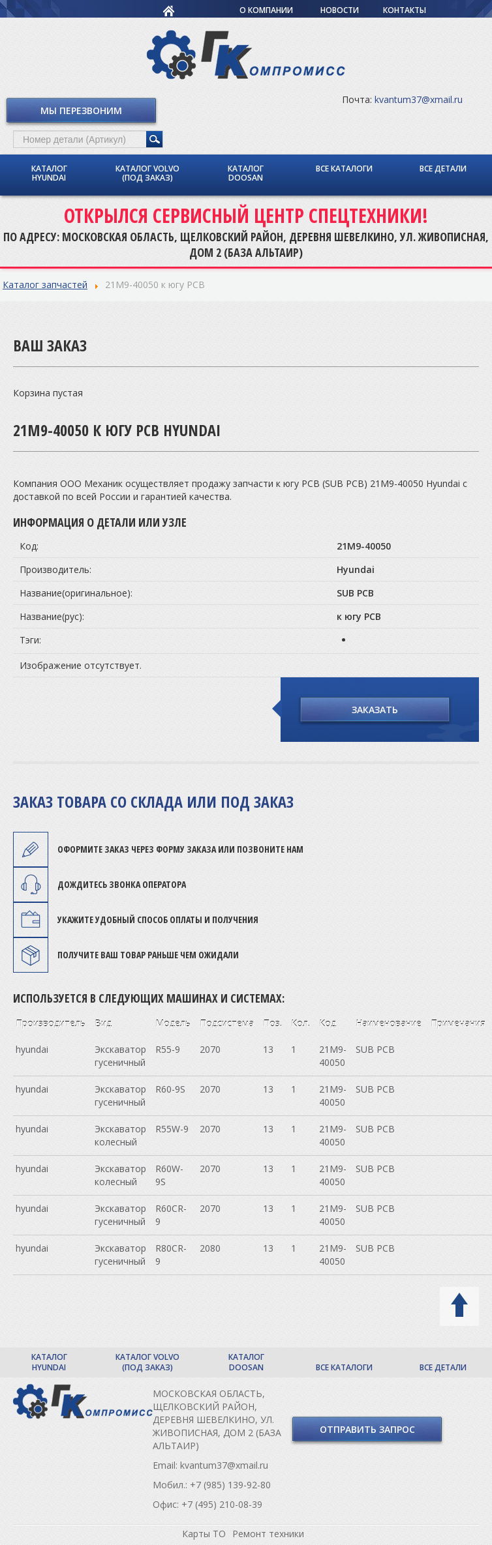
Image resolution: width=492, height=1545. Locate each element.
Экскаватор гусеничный (120, 1055)
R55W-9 (172, 1129)
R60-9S (170, 1089)
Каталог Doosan (246, 173)
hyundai (32, 1049)
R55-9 (167, 1049)
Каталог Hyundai (49, 173)
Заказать (375, 709)
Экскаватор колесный (120, 1135)
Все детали (443, 168)
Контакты (404, 10)
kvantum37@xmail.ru (419, 99)
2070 (210, 1049)
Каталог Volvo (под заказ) (147, 173)
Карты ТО (204, 1533)
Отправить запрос (367, 1429)
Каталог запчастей (45, 284)
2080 (210, 1248)
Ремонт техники (268, 1533)
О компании (266, 10)
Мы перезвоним (81, 110)
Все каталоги (344, 168)
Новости (339, 10)
